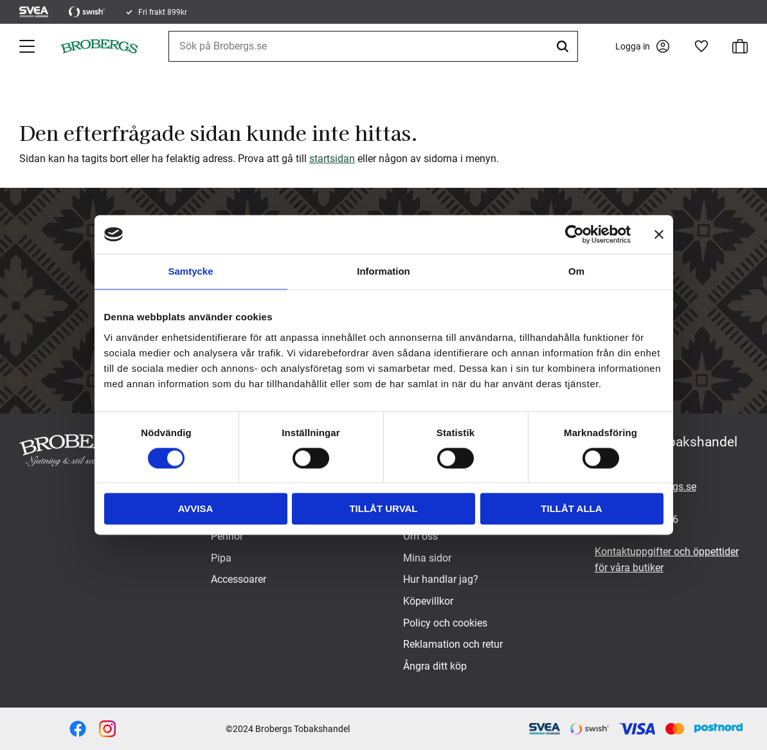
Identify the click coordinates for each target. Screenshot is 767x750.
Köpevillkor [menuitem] (428, 601)
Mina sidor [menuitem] (427, 558)
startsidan (332, 158)
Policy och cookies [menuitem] (445, 623)
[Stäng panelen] (658, 234)
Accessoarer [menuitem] (238, 579)
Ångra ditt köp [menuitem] (435, 666)
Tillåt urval (383, 509)
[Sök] (564, 46)
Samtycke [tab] (190, 271)
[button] (28, 46)
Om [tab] (576, 271)
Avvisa (195, 509)
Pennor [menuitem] (227, 536)
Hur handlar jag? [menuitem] (440, 579)
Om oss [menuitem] (420, 536)
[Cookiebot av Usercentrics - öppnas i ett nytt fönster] (574, 234)
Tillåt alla (571, 509)
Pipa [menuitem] (221, 558)
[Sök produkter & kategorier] (373, 46)
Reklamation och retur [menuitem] (453, 644)
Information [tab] (383, 271)
